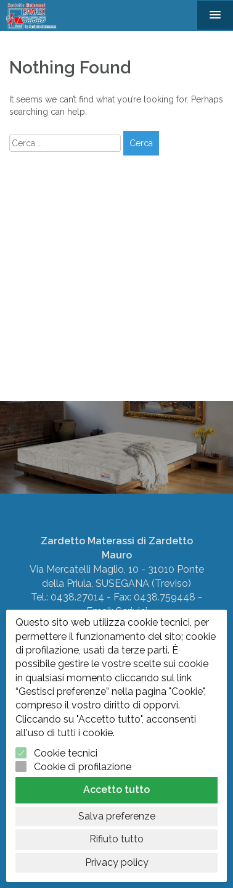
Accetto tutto (116, 789)
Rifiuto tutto (116, 839)
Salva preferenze (116, 816)
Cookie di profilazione (82, 767)
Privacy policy (117, 862)
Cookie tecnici (65, 753)
